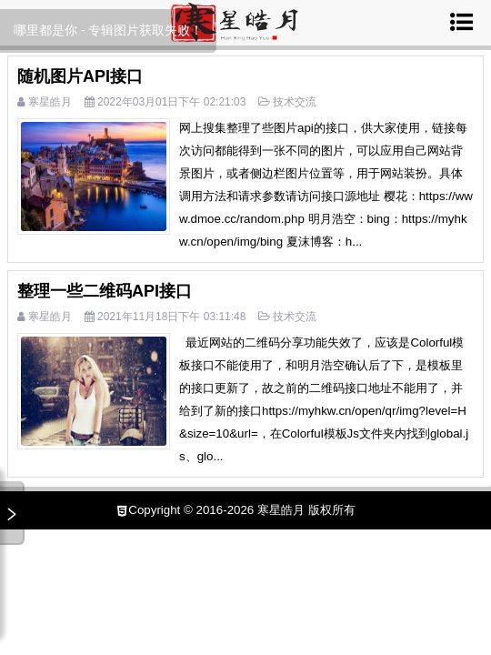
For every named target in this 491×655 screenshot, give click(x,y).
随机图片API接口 (80, 76)
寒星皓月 (50, 102)
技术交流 (294, 102)
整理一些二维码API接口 (104, 291)
